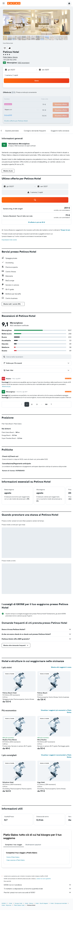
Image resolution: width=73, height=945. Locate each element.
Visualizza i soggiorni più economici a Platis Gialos (56, 746)
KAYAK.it (4, 938)
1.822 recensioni (23, 63)
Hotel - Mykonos (6, 940)
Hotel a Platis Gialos (12, 892)
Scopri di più (65, 230)
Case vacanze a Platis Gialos (15, 895)
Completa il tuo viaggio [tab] (13, 880)
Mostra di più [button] (6, 386)
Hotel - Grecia (29, 938)
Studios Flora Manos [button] (10, 775)
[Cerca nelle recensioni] (38, 356)
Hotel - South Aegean (41, 938)
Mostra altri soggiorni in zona (61, 702)
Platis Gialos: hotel (19, 940)
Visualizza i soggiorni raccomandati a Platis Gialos (56, 791)
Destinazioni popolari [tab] (33, 880)
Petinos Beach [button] (42, 728)
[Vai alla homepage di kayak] (13, 3)
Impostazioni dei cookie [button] (9, 240)
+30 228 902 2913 (9, 60)
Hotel (10, 938)
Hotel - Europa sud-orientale (58, 938)
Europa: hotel (18, 938)
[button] (3, 3)
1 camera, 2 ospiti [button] (11, 75)
